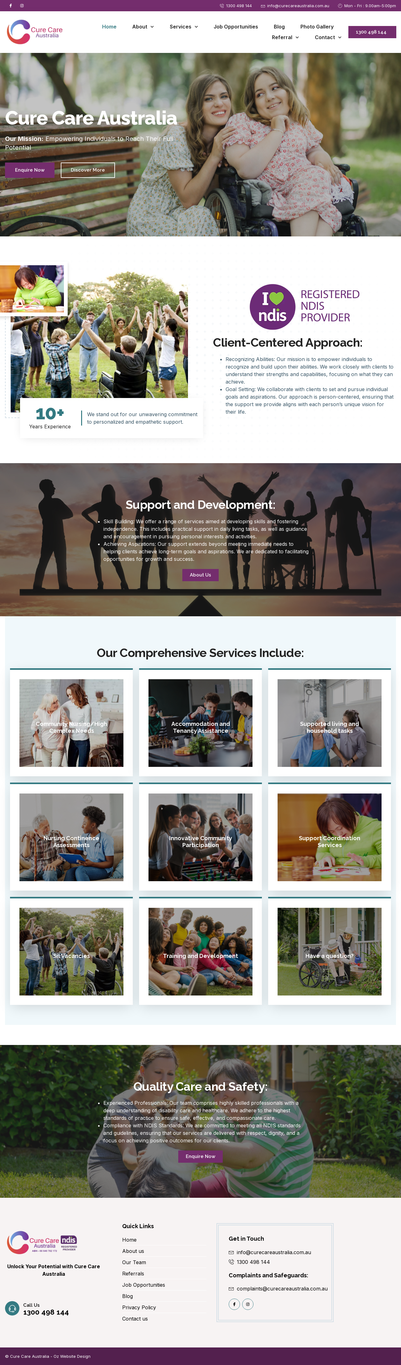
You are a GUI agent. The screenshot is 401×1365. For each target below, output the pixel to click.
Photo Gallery (317, 26)
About (143, 27)
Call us (31, 1340)
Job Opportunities (236, 26)
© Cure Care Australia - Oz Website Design (48, 1356)
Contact (328, 37)
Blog (279, 26)
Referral (285, 37)
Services (184, 27)
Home (109, 26)
